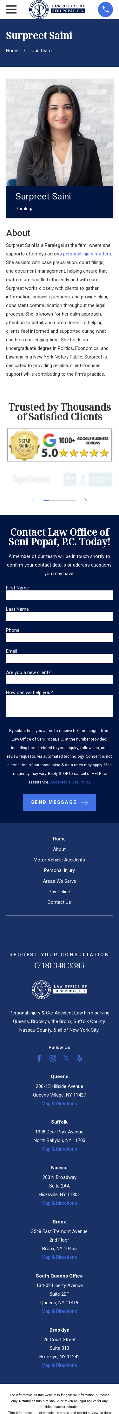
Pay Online (59, 892)
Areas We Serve (59, 881)
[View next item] (85, 501)
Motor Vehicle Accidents (59, 860)
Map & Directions (59, 1103)
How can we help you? (29, 692)
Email (11, 651)
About (59, 849)
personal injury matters (87, 254)
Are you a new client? (28, 672)
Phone (12, 630)
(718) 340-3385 (59, 965)
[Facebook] (39, 1058)
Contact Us (59, 902)
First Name (17, 588)
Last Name (17, 609)
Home (59, 839)
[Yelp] (79, 1058)
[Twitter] (66, 1058)
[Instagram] (53, 1058)
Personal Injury (59, 870)
